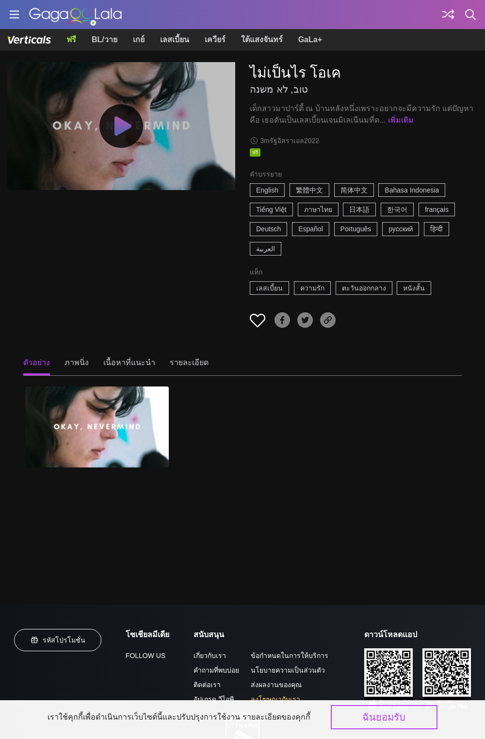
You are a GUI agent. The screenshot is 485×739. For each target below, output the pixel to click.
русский (400, 229)
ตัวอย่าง (36, 362)
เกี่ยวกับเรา (210, 655)
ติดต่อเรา (207, 685)
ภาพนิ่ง (77, 362)
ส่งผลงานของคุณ (276, 685)
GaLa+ (310, 39)
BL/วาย (104, 39)
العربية (265, 249)
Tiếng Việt (271, 209)
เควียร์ (215, 39)
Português (356, 229)
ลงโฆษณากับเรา (275, 699)
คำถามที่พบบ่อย (216, 670)
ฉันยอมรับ (383, 717)
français (437, 209)
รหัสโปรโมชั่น (57, 640)
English (267, 190)
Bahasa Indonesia (412, 190)
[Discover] (448, 14)
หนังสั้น (414, 288)
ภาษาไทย (318, 209)
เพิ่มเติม (401, 120)
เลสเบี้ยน (174, 39)
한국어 (397, 209)
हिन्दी (436, 229)
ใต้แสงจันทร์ (262, 39)
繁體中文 (309, 190)
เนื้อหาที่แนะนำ (129, 362)
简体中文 (354, 190)
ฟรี (71, 39)
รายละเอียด (189, 362)
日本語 (359, 209)
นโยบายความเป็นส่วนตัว (288, 670)
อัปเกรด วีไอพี (214, 699)
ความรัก (312, 288)
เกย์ (139, 39)
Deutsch (268, 229)
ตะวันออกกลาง (364, 288)
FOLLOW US (145, 655)
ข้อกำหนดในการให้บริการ (289, 655)
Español (310, 229)
